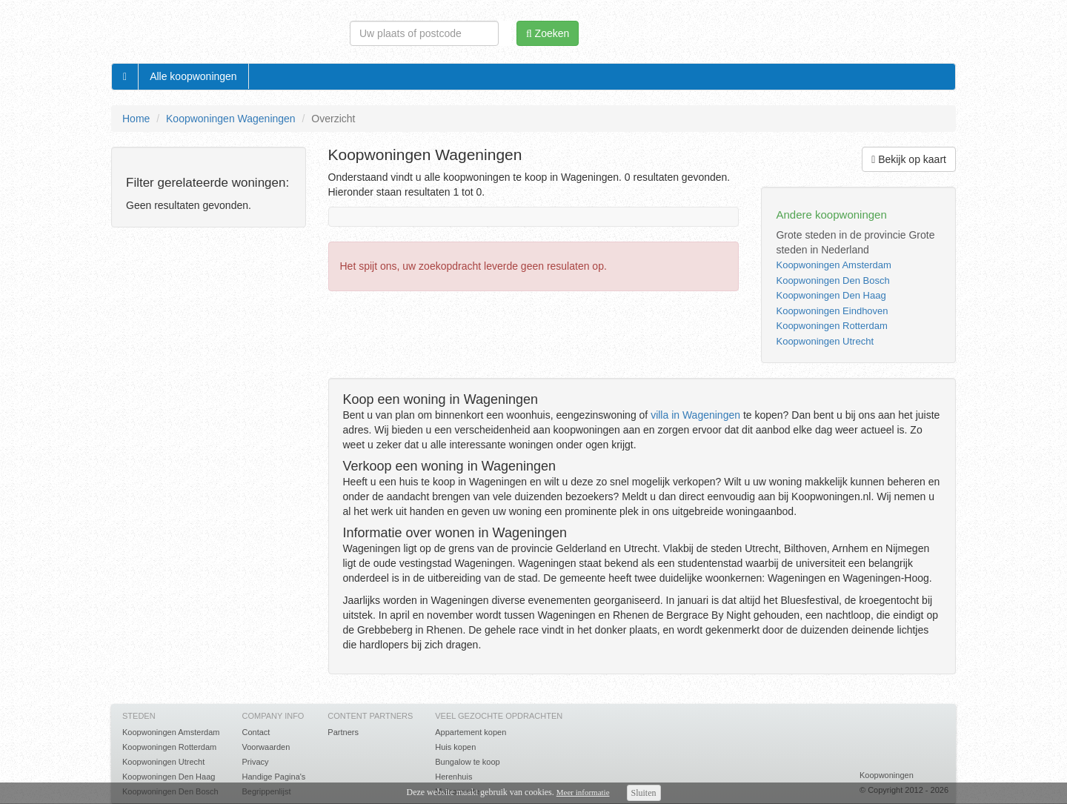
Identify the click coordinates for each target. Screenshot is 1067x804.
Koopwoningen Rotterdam (831, 325)
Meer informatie (583, 792)
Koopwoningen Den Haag (830, 295)
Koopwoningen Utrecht (825, 341)
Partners (343, 732)
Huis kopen (455, 746)
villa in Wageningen (695, 415)
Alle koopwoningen (193, 76)
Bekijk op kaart (908, 159)
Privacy (255, 761)
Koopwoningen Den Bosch (832, 280)
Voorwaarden (266, 746)
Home (136, 118)
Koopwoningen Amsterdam (833, 264)
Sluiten (644, 793)
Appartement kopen (470, 732)
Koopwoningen (887, 775)
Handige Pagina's (273, 776)
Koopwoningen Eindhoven (832, 310)
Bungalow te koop (467, 761)
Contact (256, 732)
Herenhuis (453, 776)
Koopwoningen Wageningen (231, 118)
